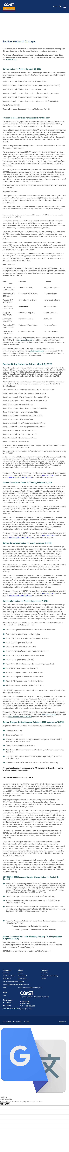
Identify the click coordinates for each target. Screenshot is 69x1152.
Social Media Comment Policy (11, 1008)
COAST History (22, 979)
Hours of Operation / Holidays (50, 976)
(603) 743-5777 (30, 1006)
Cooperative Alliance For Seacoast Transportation (34, 994)
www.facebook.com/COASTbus (20, 596)
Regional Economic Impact (10, 984)
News (4, 987)
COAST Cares (7, 979)
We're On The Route (8, 976)
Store (4, 995)
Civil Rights (21, 981)
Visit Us (44, 979)
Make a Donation (9, 9)
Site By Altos (62, 1021)
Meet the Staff (22, 976)
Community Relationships (10, 981)
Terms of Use (7, 1021)
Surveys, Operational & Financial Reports (30, 987)
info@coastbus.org (37, 351)
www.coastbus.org (25, 340)
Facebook (7, 1003)
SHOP (55, 7)
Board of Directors (23, 984)
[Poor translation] (7, 1103)
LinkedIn (8, 1005)
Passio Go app (11, 60)
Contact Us (45, 973)
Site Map (26, 1021)
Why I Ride (6, 973)
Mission (20, 973)
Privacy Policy (17, 1021)
